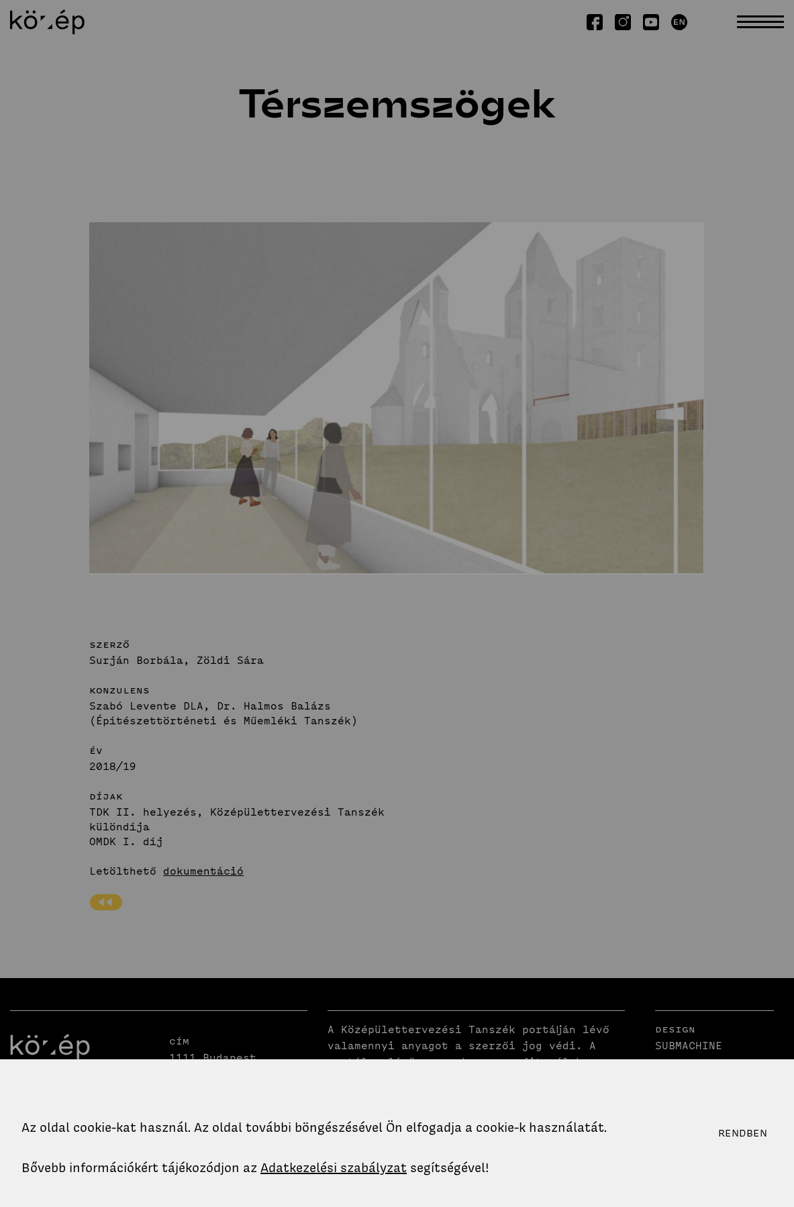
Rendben (742, 1133)
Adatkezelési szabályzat (333, 1167)
